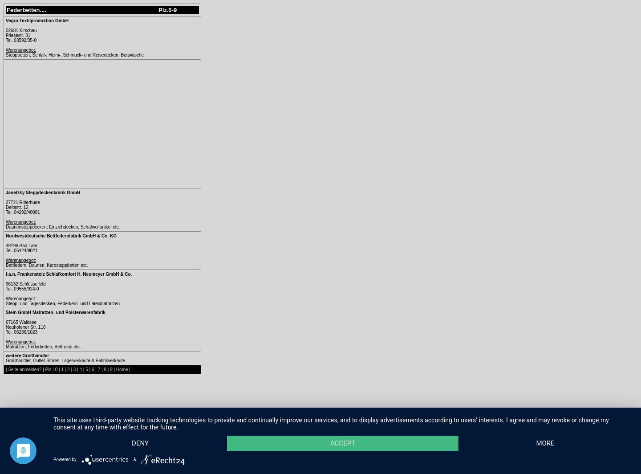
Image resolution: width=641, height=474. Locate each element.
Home (122, 369)
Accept (342, 443)
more (545, 443)
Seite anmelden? (24, 369)
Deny (140, 443)
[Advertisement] (80, 123)
